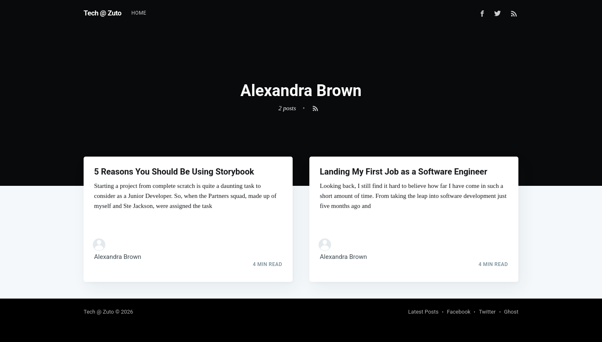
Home (138, 13)
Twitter (487, 312)
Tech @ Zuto (102, 13)
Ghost (511, 312)
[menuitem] (138, 13)
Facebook (458, 312)
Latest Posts (423, 312)
